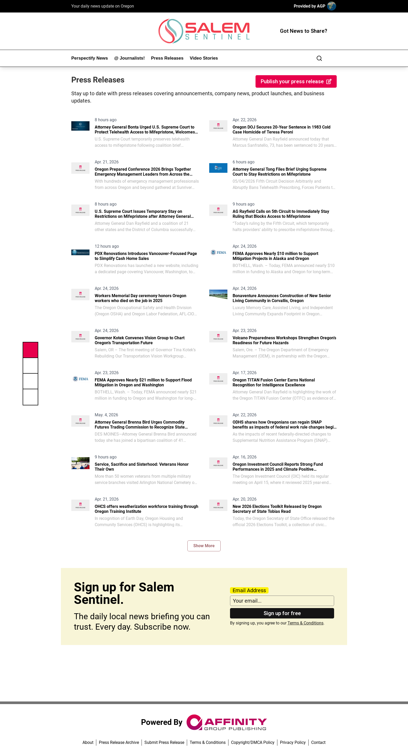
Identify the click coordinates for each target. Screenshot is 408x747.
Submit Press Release (164, 742)
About (87, 742)
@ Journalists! (129, 58)
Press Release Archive (119, 742)
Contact (318, 742)
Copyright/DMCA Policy (253, 742)
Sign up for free (282, 613)
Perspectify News (89, 58)
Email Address (249, 590)
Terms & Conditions (305, 623)
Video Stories (204, 58)
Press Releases (167, 58)
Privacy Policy (293, 742)
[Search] (319, 58)
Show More (204, 545)
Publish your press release (296, 81)
